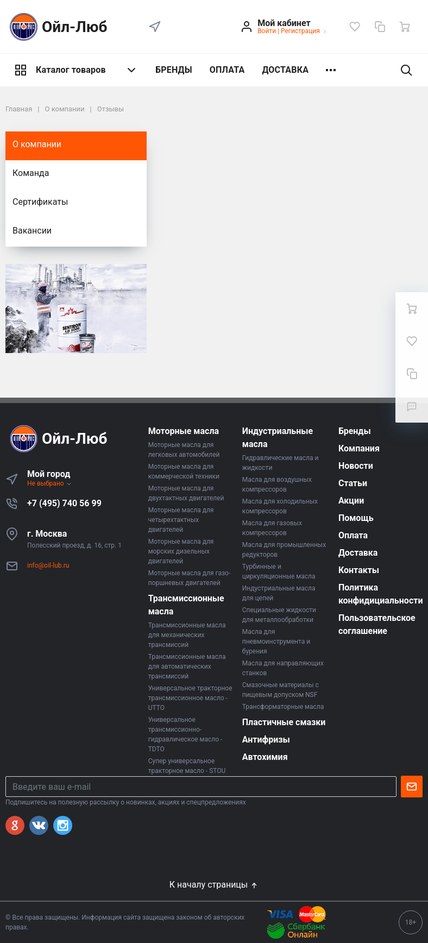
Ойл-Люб (56, 27)
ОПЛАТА (227, 70)
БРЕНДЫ (173, 70)
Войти (266, 31)
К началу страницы (214, 884)
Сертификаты (40, 202)
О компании (36, 144)
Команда (30, 173)
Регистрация (300, 31)
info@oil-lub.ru (48, 565)
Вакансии (32, 230)
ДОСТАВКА (285, 70)
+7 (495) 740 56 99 (64, 503)
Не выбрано (49, 483)
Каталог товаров (76, 70)
